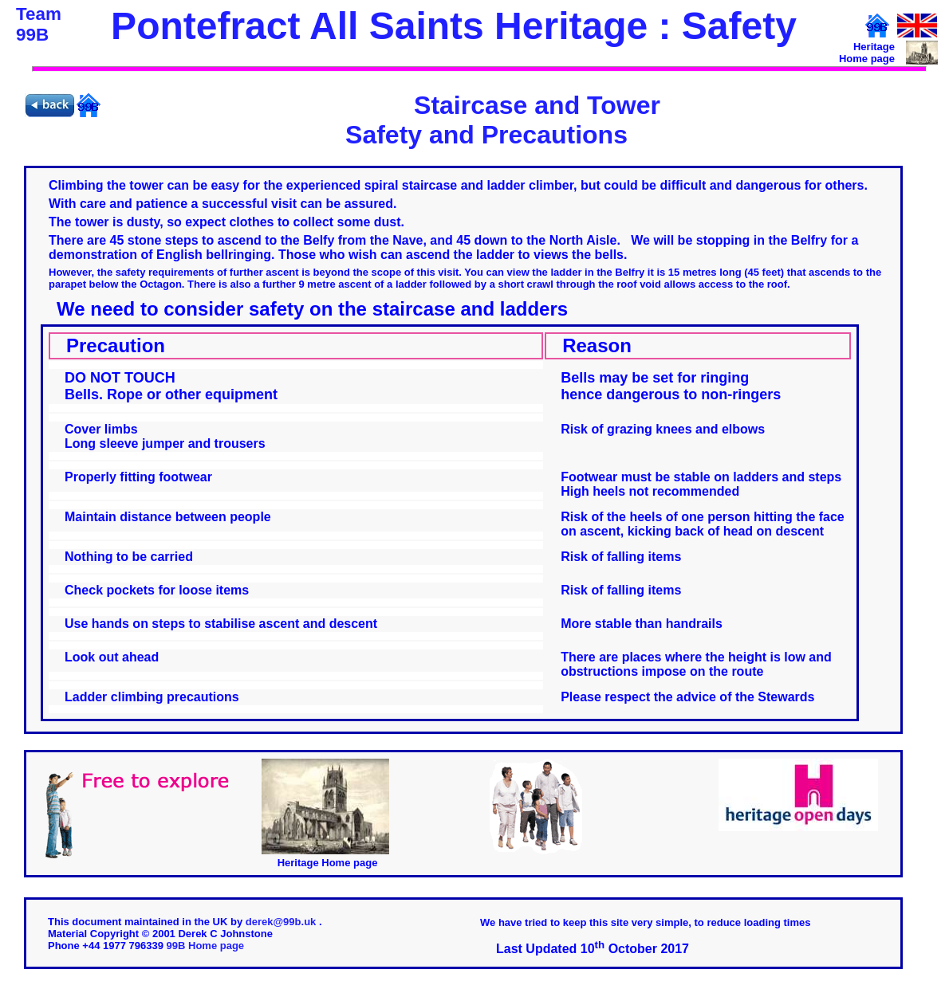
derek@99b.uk (282, 922)
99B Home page (206, 946)
